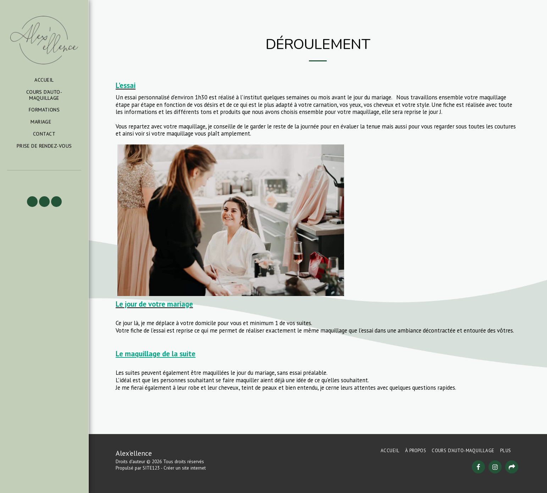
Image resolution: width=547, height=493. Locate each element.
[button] (44, 122)
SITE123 (151, 468)
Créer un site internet (185, 468)
